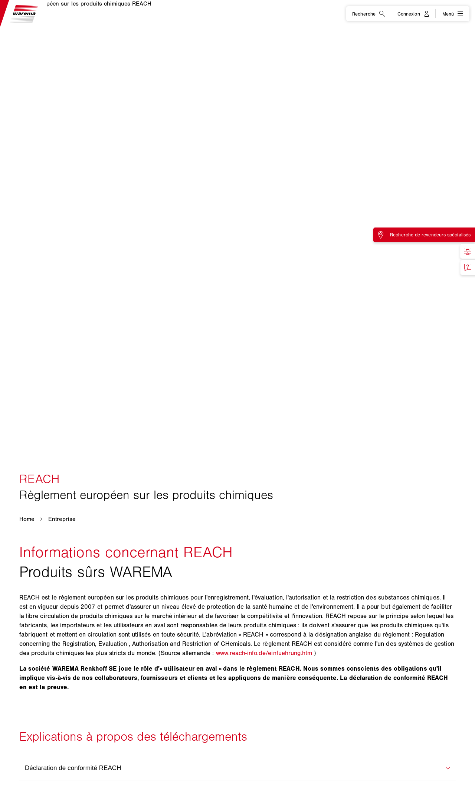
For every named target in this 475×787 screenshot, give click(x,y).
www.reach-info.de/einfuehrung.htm (264, 653)
